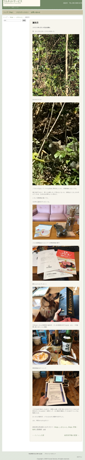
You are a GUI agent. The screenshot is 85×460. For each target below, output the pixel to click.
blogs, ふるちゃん (60, 427)
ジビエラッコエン (22, 12)
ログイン (79, 457)
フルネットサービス (21, 3)
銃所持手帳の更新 (71, 435)
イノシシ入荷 (38, 435)
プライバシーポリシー (50, 453)
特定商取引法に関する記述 (35, 453)
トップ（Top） (8, 12)
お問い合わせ (35, 12)
